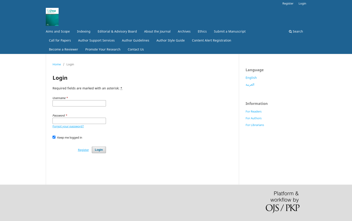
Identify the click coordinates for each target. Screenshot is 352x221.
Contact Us (136, 49)
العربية (250, 84)
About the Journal (157, 31)
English (251, 77)
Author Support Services (96, 40)
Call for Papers (60, 40)
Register (287, 3)
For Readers (254, 111)
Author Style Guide (170, 40)
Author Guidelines (135, 40)
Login (302, 3)
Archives (184, 31)
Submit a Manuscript (230, 31)
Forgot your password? (68, 126)
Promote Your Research (103, 49)
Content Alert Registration (211, 40)
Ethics (202, 31)
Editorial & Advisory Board (117, 31)
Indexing (83, 31)
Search (296, 31)
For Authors (254, 118)
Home (57, 64)
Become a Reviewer (63, 49)
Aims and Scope (58, 31)
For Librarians (255, 125)
